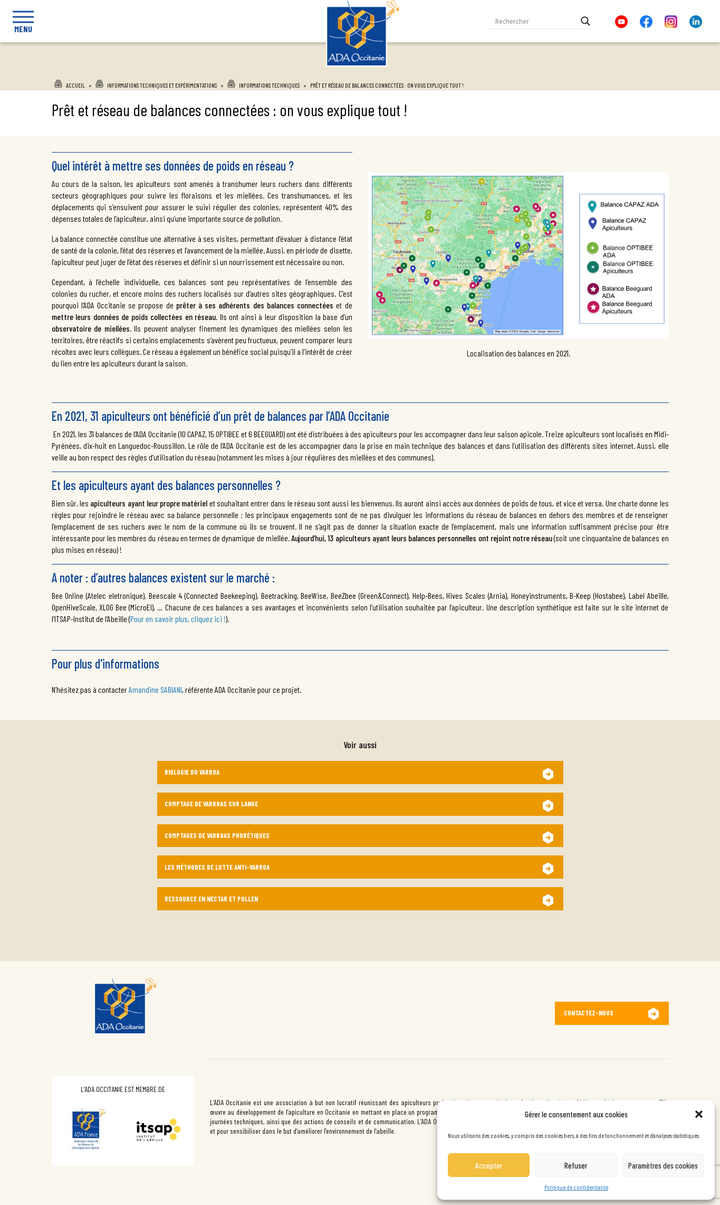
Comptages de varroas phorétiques (217, 835)
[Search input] (535, 21)
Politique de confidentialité (576, 1187)
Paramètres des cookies (663, 1165)
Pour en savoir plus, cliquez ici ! (178, 619)
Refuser (575, 1165)
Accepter (488, 1165)
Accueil (75, 85)
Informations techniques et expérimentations (162, 85)
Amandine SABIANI (155, 689)
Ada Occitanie (349, 70)
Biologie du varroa (192, 772)
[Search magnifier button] (585, 21)
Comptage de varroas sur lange (211, 803)
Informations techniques (269, 85)
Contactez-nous (588, 1013)
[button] (699, 1114)
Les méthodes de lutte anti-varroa (217, 867)
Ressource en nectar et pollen (211, 899)
